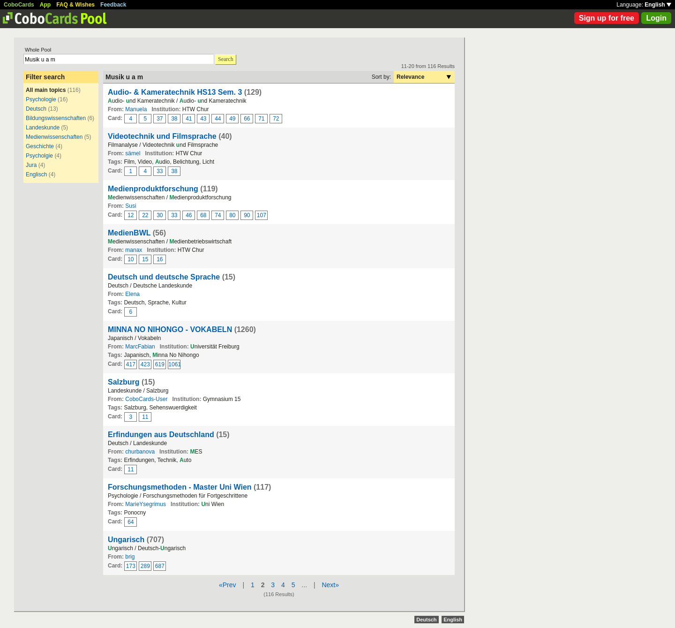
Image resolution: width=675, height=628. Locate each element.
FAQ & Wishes (75, 4)
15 (145, 259)
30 (160, 215)
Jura (31, 165)
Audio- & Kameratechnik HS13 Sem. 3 (175, 92)
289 (145, 566)
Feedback (113, 4)
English (658, 4)
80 (232, 215)
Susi (130, 206)
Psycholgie (39, 155)
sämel (132, 153)
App (45, 4)
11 (145, 417)
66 (247, 118)
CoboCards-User (146, 399)
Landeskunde (43, 127)
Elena (132, 294)
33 (160, 171)
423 (145, 364)
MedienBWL (129, 233)
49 (232, 118)
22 (145, 215)
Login (656, 18)
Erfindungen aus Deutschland (161, 435)
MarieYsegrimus (145, 504)
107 (261, 215)
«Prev (227, 585)
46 (189, 215)
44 (218, 118)
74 (218, 215)
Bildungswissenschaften (56, 118)
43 (203, 118)
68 (203, 215)
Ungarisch (126, 540)
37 (160, 118)
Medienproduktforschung (153, 189)
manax (133, 250)
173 (130, 566)
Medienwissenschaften (54, 137)
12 (131, 215)
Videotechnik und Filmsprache (162, 136)
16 (160, 259)
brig (130, 556)
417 (130, 364)
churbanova (140, 451)
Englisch (36, 174)
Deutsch (36, 109)
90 (247, 215)
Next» (330, 585)
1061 (174, 364)
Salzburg (124, 382)
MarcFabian (140, 346)
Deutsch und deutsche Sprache (164, 277)
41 (189, 118)
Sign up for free (606, 18)
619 (160, 364)
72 (276, 118)
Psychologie (41, 99)
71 (261, 118)
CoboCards (19, 4)
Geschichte (40, 146)
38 (174, 118)
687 (160, 566)
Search (225, 59)
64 (131, 522)
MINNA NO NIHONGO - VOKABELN (170, 329)
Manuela (136, 109)
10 (131, 259)
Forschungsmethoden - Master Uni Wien (180, 487)
